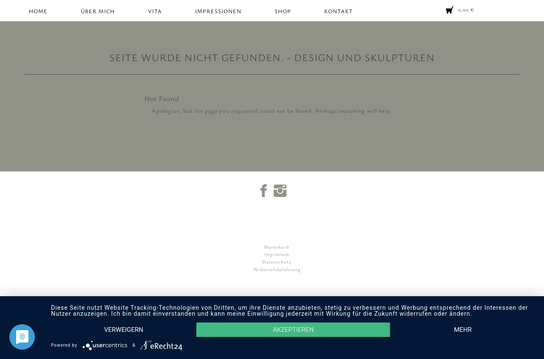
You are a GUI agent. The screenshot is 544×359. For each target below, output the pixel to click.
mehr (463, 330)
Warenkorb (276, 247)
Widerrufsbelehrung (276, 269)
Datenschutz (277, 261)
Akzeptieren (293, 330)
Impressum (276, 254)
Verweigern (123, 330)
